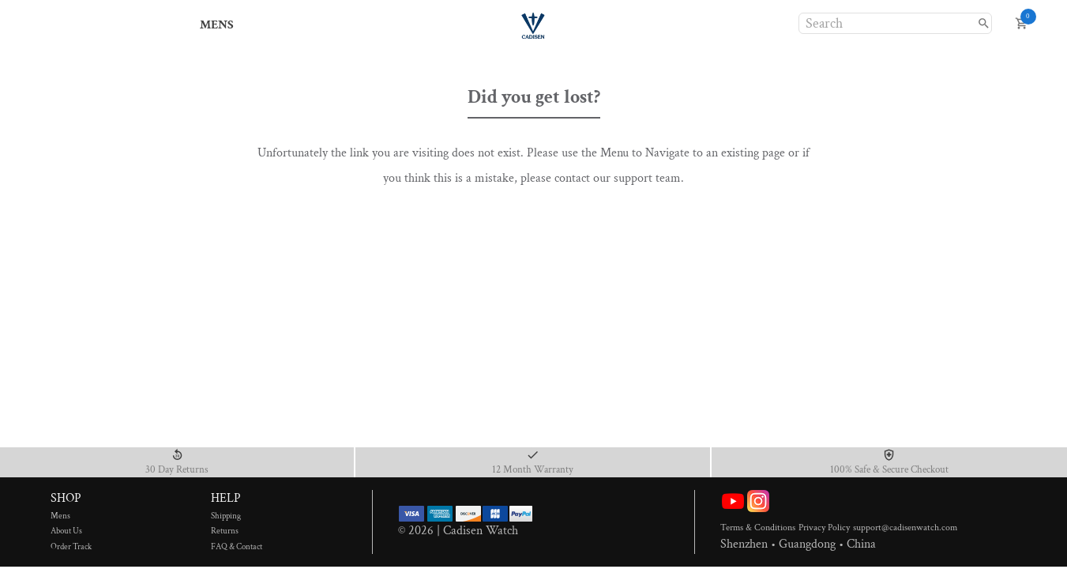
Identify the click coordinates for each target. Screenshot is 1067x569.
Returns (236, 531)
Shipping (236, 516)
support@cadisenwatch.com (905, 527)
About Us (76, 531)
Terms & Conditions (759, 527)
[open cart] (1021, 23)
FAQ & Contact (236, 547)
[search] (983, 23)
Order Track (76, 547)
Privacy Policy (825, 527)
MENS (217, 25)
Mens (76, 516)
